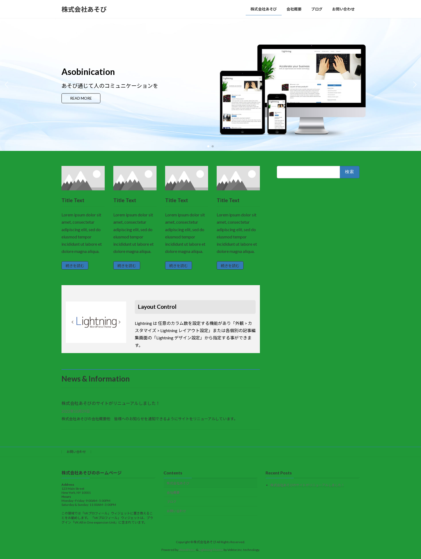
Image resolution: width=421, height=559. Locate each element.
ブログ (171, 502)
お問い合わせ (76, 452)
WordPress (187, 550)
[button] (208, 146)
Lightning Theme (211, 550)
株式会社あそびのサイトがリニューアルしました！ (110, 403)
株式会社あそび (178, 483)
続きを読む (75, 265)
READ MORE (83, 98)
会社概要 (173, 493)
